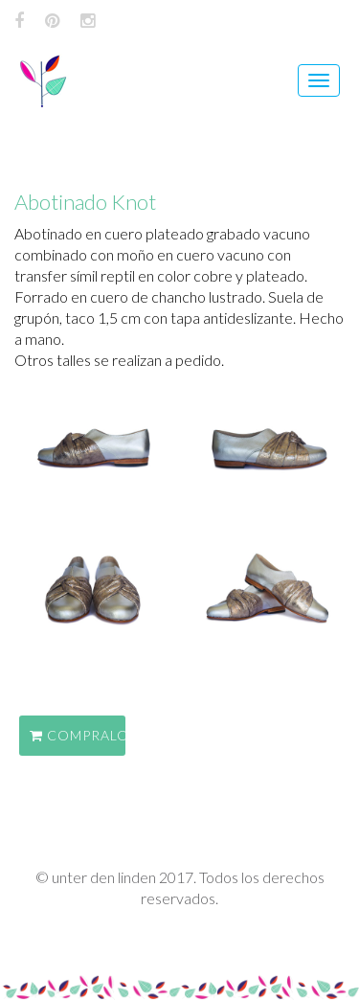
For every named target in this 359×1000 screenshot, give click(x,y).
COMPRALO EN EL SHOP (77, 735)
